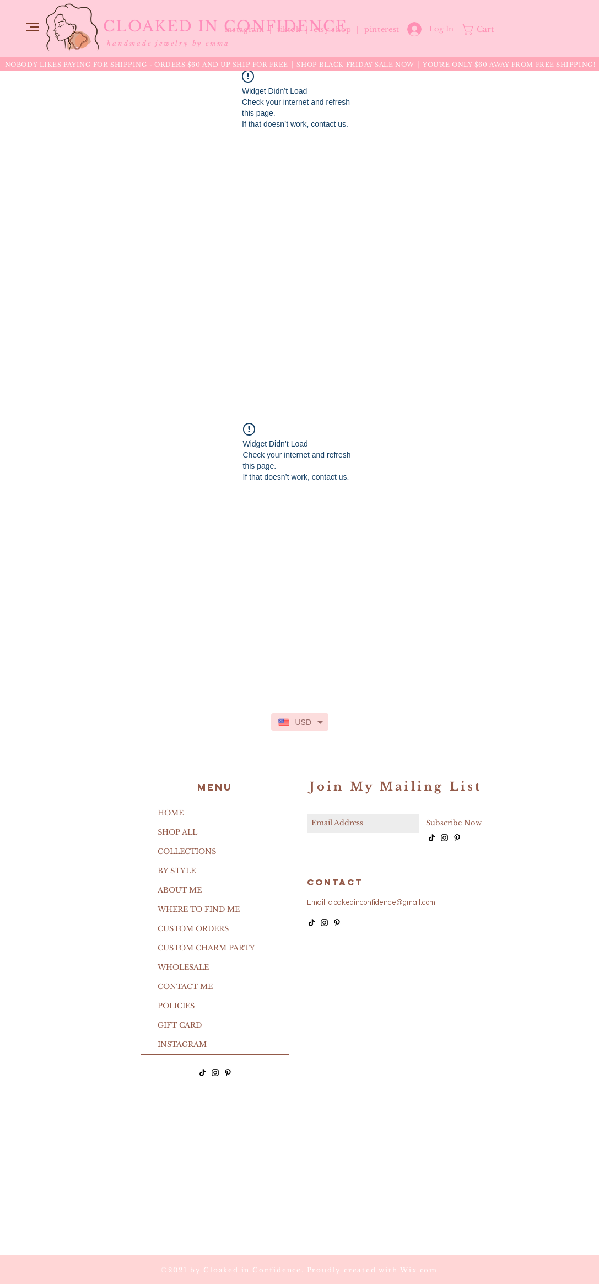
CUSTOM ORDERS (193, 928)
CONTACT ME (185, 986)
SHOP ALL (177, 832)
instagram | (249, 29)
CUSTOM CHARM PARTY (206, 948)
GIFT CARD (180, 1025)
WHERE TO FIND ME (199, 909)
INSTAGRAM (182, 1044)
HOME (171, 813)
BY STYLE (177, 870)
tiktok (290, 29)
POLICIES (176, 1006)
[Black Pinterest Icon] (228, 1072)
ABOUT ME (180, 890)
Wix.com (419, 1270)
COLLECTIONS (187, 851)
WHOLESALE (183, 967)
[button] (32, 27)
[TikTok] (202, 1072)
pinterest (382, 29)
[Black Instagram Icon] (215, 1072)
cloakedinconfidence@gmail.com (381, 902)
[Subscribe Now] (454, 823)
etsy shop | (339, 29)
